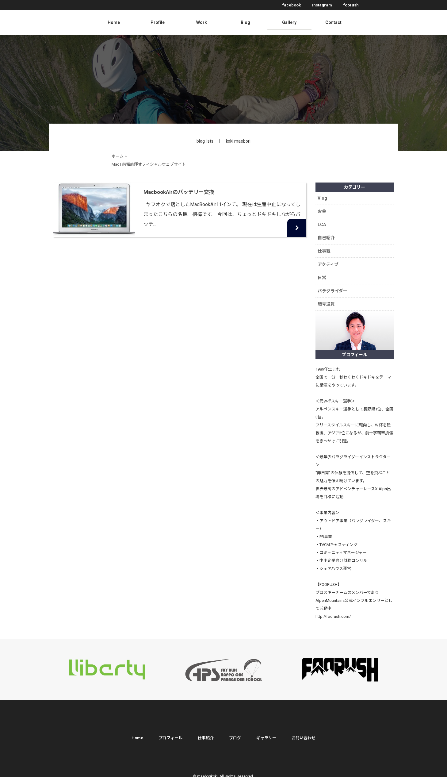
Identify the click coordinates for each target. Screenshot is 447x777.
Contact (333, 22)
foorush (351, 5)
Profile (158, 22)
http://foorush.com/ (333, 610)
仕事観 (324, 248)
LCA (322, 223)
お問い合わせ (303, 731)
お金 (322, 210)
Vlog (323, 197)
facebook (291, 5)
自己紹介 (326, 235)
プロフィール (170, 731)
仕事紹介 (206, 731)
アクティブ (328, 260)
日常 (322, 273)
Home (114, 22)
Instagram (322, 5)
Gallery (289, 22)
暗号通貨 (326, 298)
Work (201, 22)
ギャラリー (266, 731)
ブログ (235, 731)
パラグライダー (333, 285)
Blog (245, 22)
